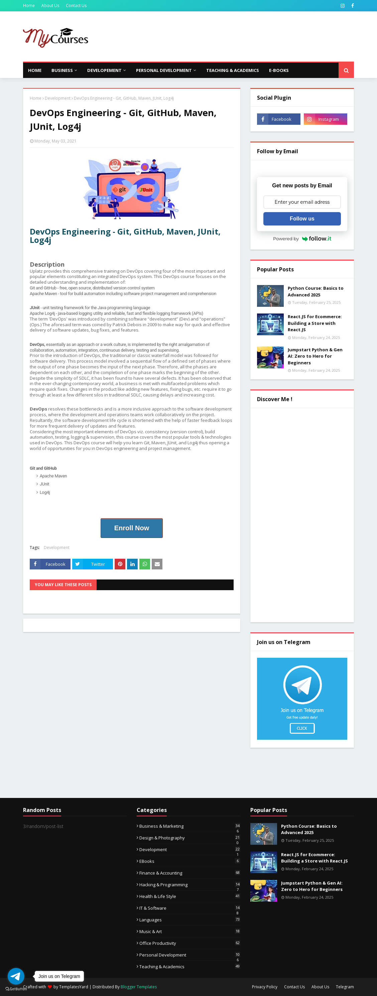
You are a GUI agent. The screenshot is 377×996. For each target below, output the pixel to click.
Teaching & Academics (189, 967)
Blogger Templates (139, 987)
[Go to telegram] (16, 976)
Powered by (302, 238)
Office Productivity (189, 943)
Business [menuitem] (62, 70)
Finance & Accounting (189, 873)
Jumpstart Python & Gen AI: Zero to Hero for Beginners (315, 356)
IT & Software (189, 908)
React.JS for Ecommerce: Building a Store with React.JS (315, 323)
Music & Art (189, 931)
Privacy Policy (264, 987)
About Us (50, 5)
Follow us (302, 218)
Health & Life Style (189, 896)
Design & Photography (189, 838)
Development (58, 98)
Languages (189, 920)
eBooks (189, 861)
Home (29, 5)
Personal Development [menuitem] (164, 70)
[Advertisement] (232, 36)
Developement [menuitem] (104, 70)
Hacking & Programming (189, 885)
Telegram (345, 987)
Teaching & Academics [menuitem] (232, 70)
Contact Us (76, 5)
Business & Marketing (189, 826)
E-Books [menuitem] (279, 70)
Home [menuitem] (34, 70)
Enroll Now (131, 528)
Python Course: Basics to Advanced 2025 (316, 291)
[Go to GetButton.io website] (16, 989)
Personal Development (189, 955)
